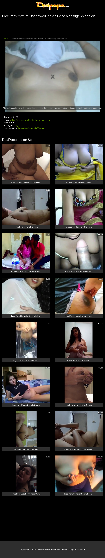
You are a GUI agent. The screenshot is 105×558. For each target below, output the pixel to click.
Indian (12, 120)
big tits (18, 125)
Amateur (20, 120)
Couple (42, 120)
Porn (48, 120)
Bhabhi (28, 120)
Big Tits (35, 120)
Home (5, 38)
